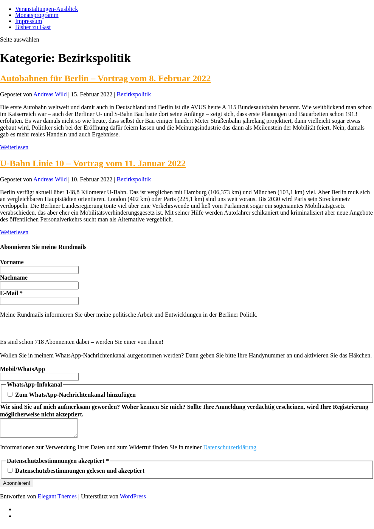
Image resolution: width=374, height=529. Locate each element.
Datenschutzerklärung (229, 450)
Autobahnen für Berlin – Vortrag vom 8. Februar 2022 (105, 78)
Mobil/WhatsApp (22, 369)
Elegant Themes (57, 500)
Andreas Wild (50, 94)
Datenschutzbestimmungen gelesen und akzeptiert (76, 474)
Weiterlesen (14, 147)
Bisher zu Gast (33, 27)
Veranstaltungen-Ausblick (46, 9)
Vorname (12, 262)
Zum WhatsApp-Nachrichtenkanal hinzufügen (72, 394)
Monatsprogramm (37, 15)
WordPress (133, 500)
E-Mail (11, 293)
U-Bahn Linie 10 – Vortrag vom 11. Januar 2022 (93, 163)
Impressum (28, 21)
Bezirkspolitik (134, 94)
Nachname (14, 277)
